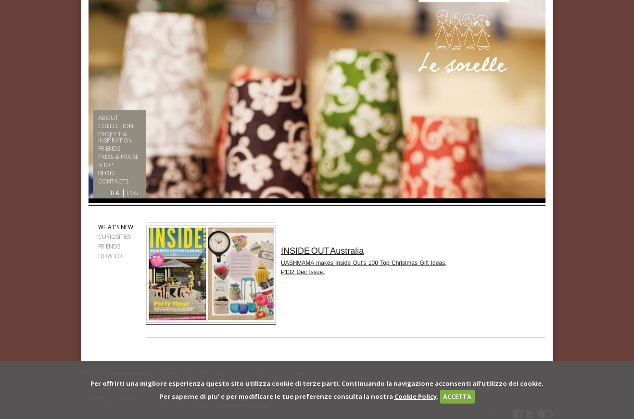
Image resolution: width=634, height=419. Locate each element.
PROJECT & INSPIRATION (115, 137)
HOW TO (110, 256)
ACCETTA (457, 396)
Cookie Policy (415, 396)
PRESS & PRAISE (118, 157)
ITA (115, 193)
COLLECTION (115, 126)
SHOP (106, 165)
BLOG (106, 173)
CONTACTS (113, 181)
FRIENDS (109, 148)
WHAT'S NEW (115, 227)
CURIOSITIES (114, 237)
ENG (132, 193)
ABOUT (108, 118)
